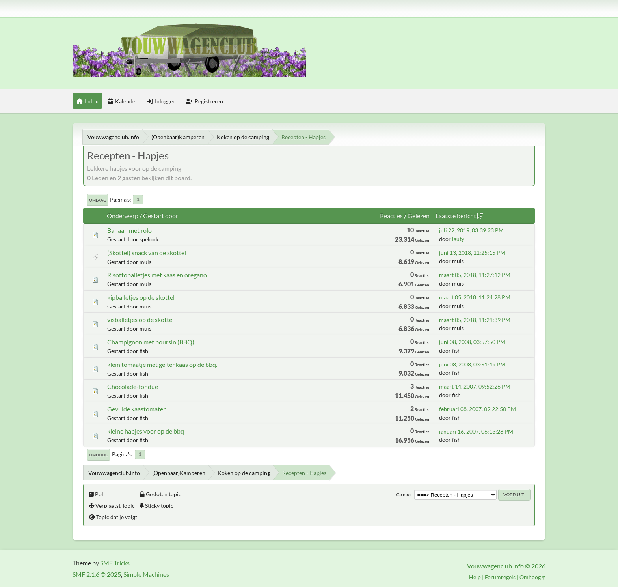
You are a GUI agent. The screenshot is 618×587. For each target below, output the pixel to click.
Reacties (391, 215)
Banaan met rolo (129, 230)
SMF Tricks (115, 562)
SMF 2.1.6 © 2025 (97, 574)
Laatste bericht (459, 215)
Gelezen (419, 215)
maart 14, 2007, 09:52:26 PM (474, 386)
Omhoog (98, 454)
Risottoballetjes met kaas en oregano (157, 275)
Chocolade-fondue (132, 386)
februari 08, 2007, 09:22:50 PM (477, 409)
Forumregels (500, 577)
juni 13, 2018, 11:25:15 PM (472, 252)
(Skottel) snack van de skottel (146, 252)
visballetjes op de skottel (140, 319)
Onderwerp (122, 215)
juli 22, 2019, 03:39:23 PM (471, 230)
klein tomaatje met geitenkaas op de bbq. (162, 364)
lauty (458, 239)
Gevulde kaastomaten (137, 409)
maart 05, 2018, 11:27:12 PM (474, 274)
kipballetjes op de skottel (141, 297)
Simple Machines (146, 574)
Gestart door (160, 215)
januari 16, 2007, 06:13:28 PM (476, 431)
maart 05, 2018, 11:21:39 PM (474, 319)
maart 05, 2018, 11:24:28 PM (474, 297)
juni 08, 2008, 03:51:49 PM (472, 364)
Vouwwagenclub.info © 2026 (506, 566)
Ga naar (404, 494)
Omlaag (97, 200)
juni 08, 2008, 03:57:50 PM (472, 341)
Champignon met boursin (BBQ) (150, 342)
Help (475, 577)
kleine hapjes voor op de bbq (145, 431)
